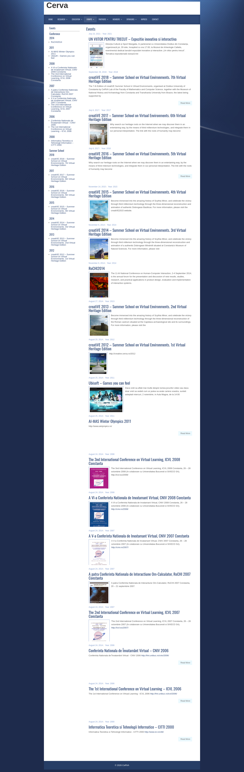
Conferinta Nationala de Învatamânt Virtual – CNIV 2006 (63, 122)
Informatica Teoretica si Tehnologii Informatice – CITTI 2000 (62, 143)
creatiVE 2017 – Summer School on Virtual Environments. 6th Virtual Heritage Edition (63, 178)
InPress (144, 19)
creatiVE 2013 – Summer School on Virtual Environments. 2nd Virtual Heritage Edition (63, 241)
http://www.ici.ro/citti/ (154, 732)
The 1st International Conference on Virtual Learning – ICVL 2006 (61, 129)
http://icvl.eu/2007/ (120, 627)
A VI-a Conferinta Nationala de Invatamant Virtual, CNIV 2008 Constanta (64, 69)
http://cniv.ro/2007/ (120, 547)
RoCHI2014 (56, 42)
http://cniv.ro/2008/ (119, 509)
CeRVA (125, 765)
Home (50, 19)
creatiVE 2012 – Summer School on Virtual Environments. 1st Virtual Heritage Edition (63, 257)
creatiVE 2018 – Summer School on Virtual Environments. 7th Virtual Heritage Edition (63, 162)
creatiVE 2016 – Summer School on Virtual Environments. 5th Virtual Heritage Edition (63, 193)
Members (118, 19)
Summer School (56, 151)
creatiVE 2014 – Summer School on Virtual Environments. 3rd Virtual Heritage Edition (63, 225)
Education (78, 19)
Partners (104, 19)
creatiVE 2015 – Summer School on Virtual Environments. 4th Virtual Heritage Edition (63, 209)
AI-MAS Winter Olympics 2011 (62, 52)
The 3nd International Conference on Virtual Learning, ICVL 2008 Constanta (61, 77)
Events (91, 19)
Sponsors (133, 19)
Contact (155, 19)
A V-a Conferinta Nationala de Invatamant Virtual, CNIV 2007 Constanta (64, 100)
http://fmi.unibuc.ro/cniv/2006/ (155, 655)
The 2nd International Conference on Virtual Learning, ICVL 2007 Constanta (61, 107)
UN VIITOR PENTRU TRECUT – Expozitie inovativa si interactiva (132, 39)
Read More (185, 103)
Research (63, 19)
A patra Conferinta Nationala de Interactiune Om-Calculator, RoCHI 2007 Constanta (64, 93)
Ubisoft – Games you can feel (63, 57)
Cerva (57, 5)
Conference (54, 34)
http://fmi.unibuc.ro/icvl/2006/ (163, 693)
